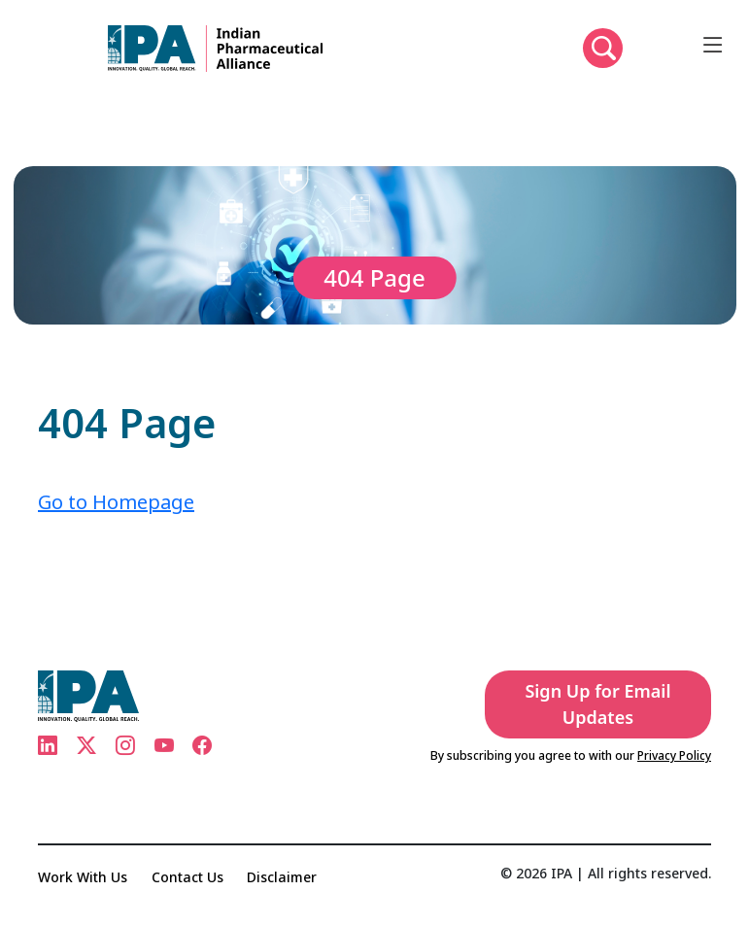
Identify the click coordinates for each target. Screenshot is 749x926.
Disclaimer (282, 877)
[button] (603, 48)
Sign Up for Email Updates (597, 704)
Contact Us (187, 877)
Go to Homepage (116, 502)
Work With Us (82, 877)
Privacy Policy (674, 755)
